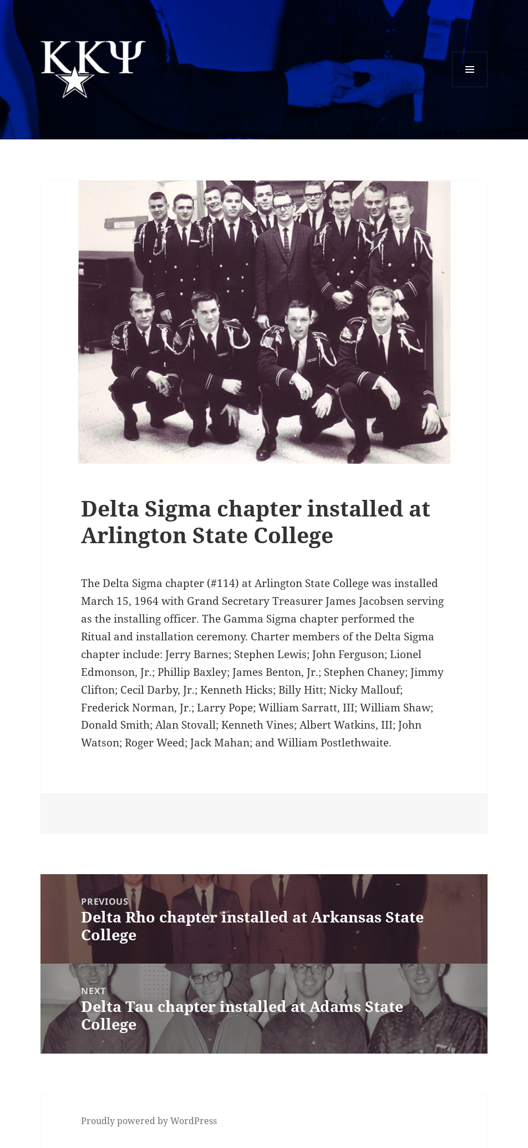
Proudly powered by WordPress (149, 1121)
